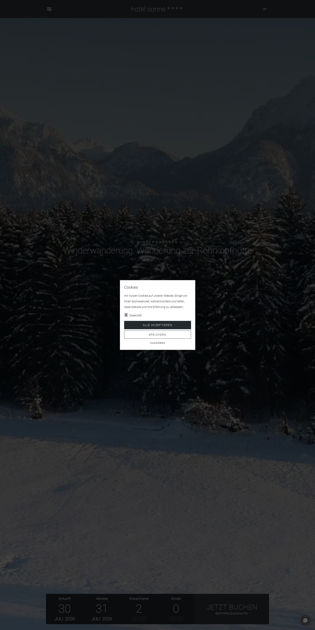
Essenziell (136, 315)
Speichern (157, 334)
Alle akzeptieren (157, 325)
